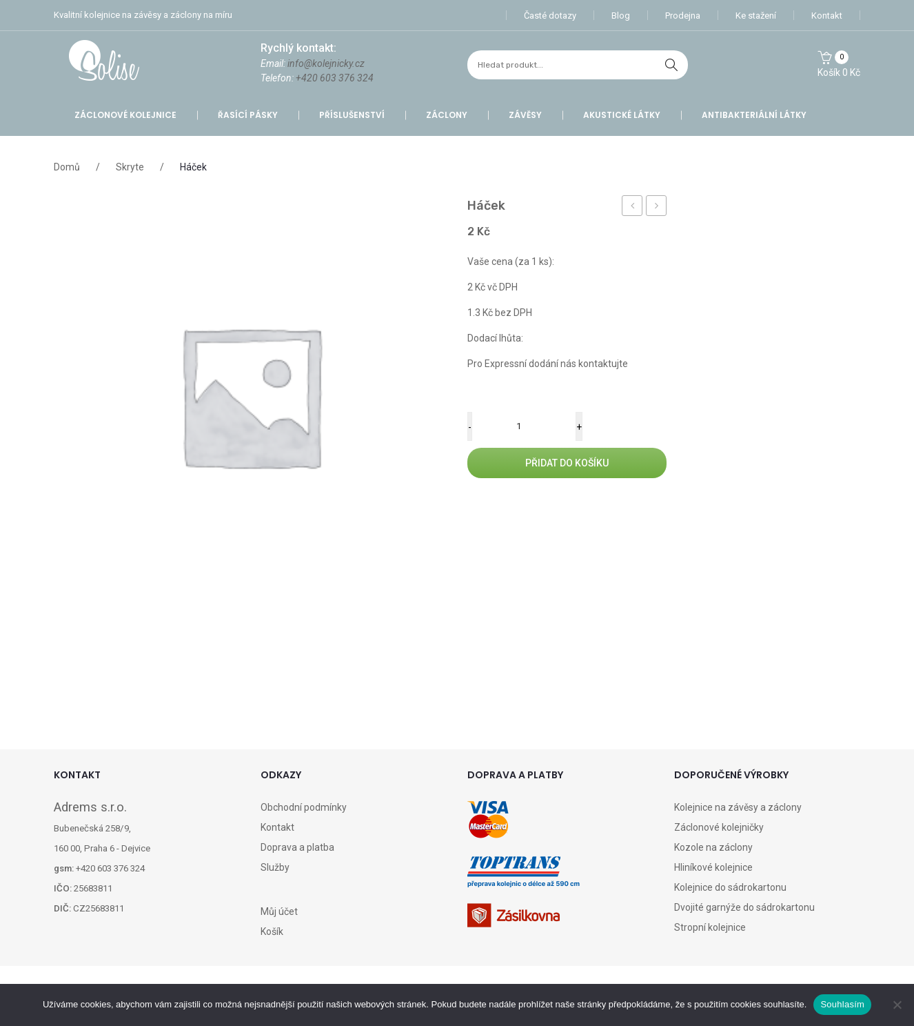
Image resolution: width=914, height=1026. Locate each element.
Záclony (446, 115)
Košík (272, 931)
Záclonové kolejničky (719, 827)
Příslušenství (352, 115)
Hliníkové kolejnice (713, 867)
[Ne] (897, 1005)
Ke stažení (755, 15)
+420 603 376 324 (335, 77)
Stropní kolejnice (710, 927)
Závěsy (525, 115)
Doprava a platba (297, 847)
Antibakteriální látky (754, 115)
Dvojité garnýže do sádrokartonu (744, 907)
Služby (275, 867)
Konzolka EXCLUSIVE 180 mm (632, 207)
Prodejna (682, 15)
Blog (620, 15)
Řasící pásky (248, 115)
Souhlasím (842, 1004)
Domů (67, 166)
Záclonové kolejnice (125, 115)
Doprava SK (658, 207)
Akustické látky (621, 115)
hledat (671, 64)
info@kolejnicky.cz (326, 63)
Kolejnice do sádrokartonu (730, 887)
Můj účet (279, 911)
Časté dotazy (550, 15)
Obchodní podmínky (304, 807)
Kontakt (826, 15)
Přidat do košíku (567, 462)
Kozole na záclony (713, 847)
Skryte (130, 166)
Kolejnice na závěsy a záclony (738, 807)
